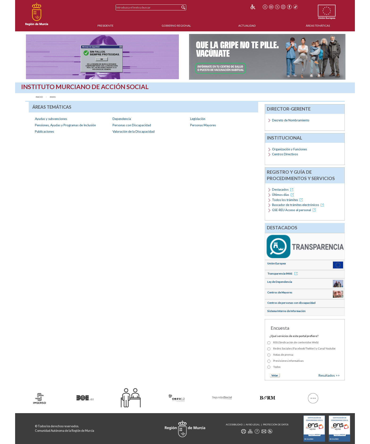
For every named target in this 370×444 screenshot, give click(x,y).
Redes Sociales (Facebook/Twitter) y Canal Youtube (304, 348)
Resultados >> (329, 375)
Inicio (39, 97)
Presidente (105, 25)
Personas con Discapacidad (132, 125)
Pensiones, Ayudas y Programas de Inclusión (65, 125)
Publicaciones (44, 131)
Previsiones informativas (288, 360)
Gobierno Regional (176, 25)
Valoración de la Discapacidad (134, 131)
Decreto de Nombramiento (290, 120)
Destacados (283, 189)
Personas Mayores (203, 125)
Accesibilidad (234, 424)
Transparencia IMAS (283, 273)
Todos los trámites (288, 200)
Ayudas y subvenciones (51, 119)
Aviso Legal (253, 424)
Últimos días (283, 195)
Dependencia (122, 119)
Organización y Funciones (289, 149)
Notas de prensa (283, 354)
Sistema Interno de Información (286, 310)
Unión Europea (276, 263)
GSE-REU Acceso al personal (294, 210)
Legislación (197, 119)
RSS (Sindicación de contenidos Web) (296, 342)
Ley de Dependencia (279, 281)
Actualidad (247, 25)
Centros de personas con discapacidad (291, 302)
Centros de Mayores (279, 292)
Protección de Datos (275, 424)
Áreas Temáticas (318, 25)
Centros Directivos (285, 154)
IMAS (52, 97)
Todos (277, 366)
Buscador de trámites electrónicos (298, 205)
